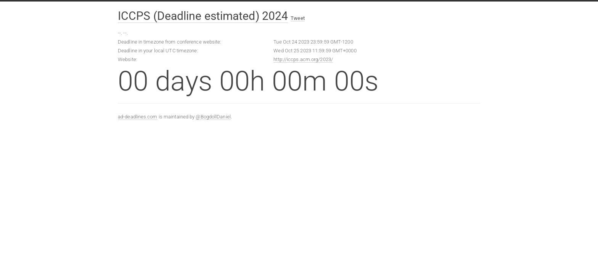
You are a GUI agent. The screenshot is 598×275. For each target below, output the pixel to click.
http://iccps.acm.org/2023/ (303, 59)
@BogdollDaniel (213, 117)
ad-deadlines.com (138, 117)
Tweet (298, 18)
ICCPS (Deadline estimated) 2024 (203, 16)
